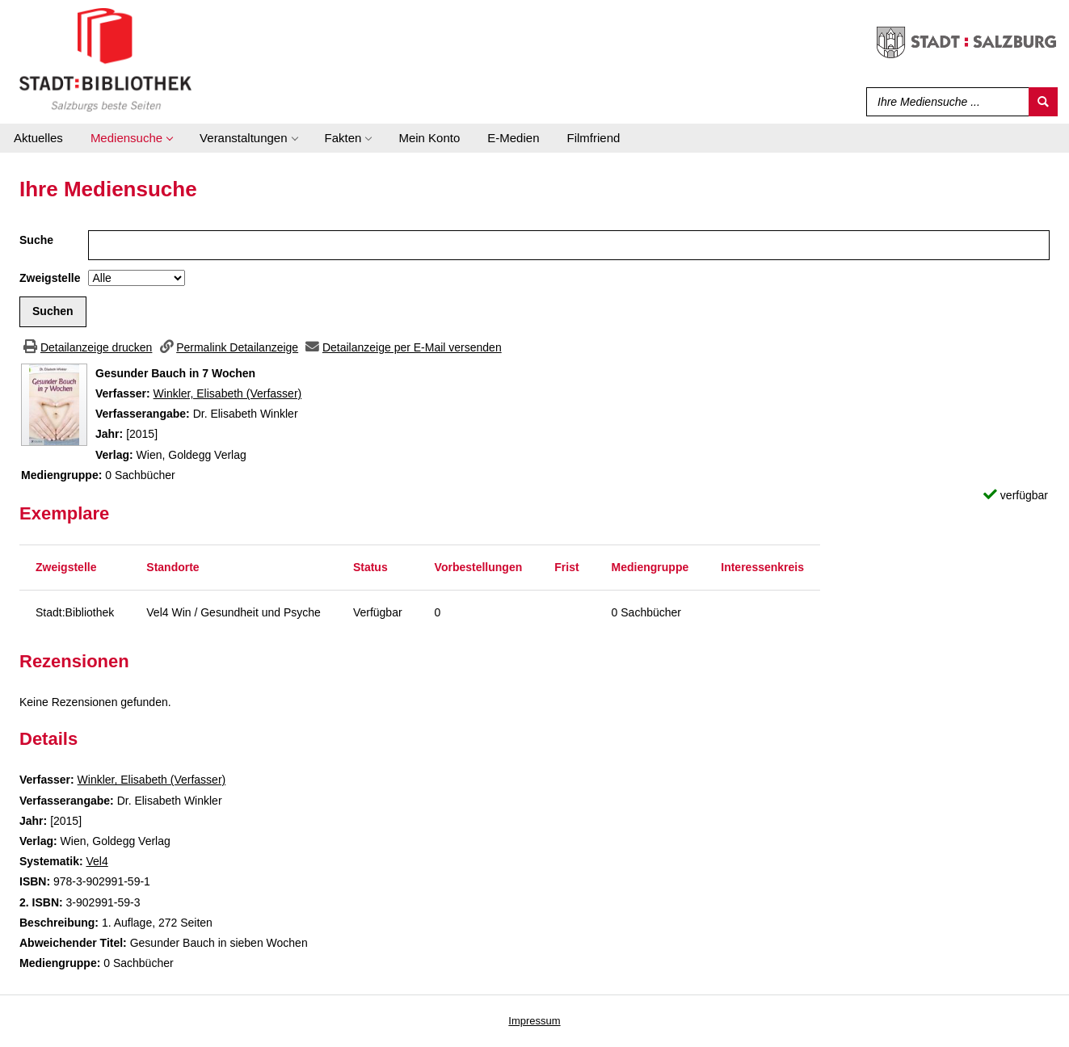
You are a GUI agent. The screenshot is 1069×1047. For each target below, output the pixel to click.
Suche (36, 239)
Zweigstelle (49, 277)
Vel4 (96, 861)
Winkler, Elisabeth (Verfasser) (228, 393)
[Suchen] (1043, 101)
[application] (131, 138)
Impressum (534, 1021)
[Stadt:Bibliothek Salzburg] (105, 59)
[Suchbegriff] (944, 102)
